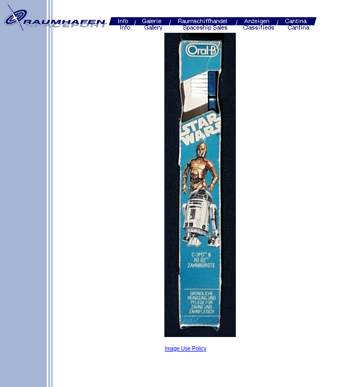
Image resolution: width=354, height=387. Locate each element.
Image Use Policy (185, 349)
